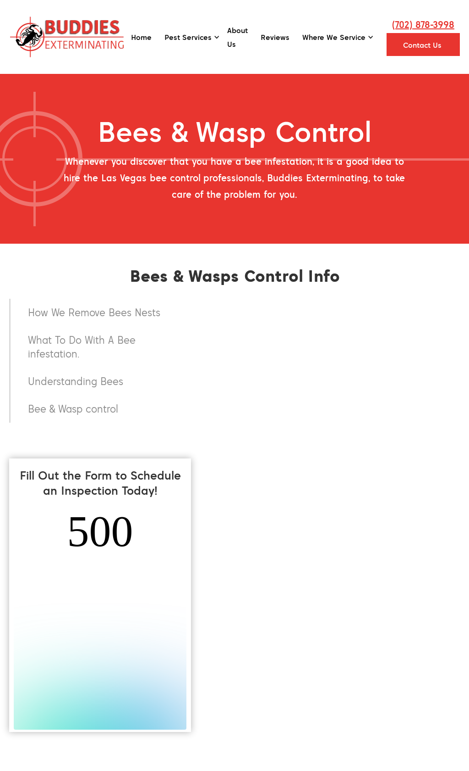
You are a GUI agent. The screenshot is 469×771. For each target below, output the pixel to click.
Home (141, 37)
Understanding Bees (75, 381)
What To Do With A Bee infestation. (82, 347)
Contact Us (422, 45)
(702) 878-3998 (423, 24)
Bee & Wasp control (73, 408)
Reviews (275, 37)
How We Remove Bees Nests (94, 312)
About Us (237, 37)
